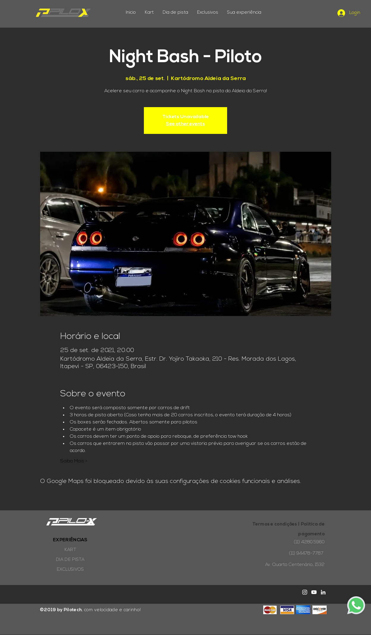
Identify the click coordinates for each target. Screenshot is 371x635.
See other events (185, 124)
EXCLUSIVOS (70, 569)
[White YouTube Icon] (314, 592)
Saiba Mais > (73, 461)
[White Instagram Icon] (304, 592)
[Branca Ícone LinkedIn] (323, 592)
